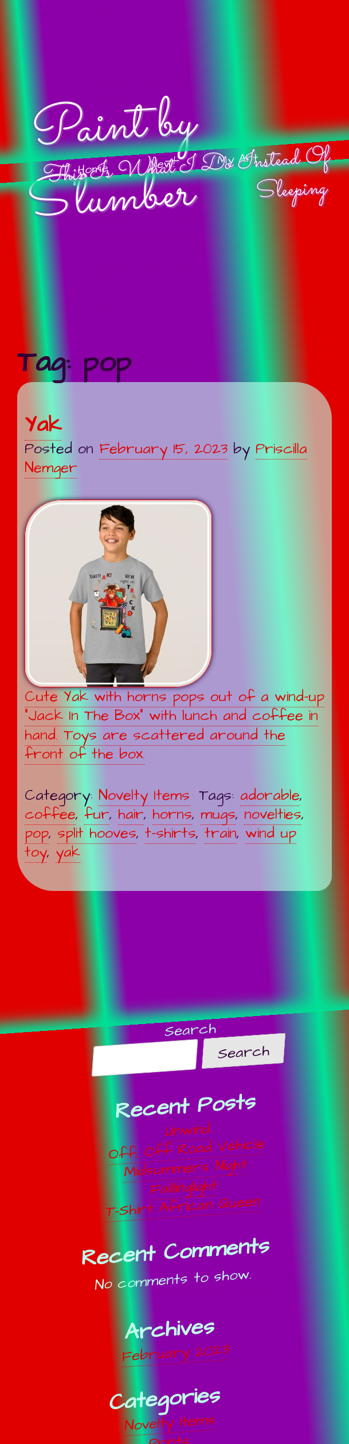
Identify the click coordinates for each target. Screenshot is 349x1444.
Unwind (187, 1130)
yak (68, 852)
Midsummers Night (185, 1168)
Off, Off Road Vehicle (186, 1149)
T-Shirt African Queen (182, 1206)
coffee (50, 814)
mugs (218, 814)
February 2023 (175, 1353)
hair (131, 814)
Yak (43, 425)
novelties (272, 814)
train (221, 833)
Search (190, 1030)
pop (37, 833)
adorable (270, 795)
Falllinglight (184, 1187)
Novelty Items (144, 795)
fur (96, 814)
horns (172, 814)
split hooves (96, 833)
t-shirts (170, 833)
